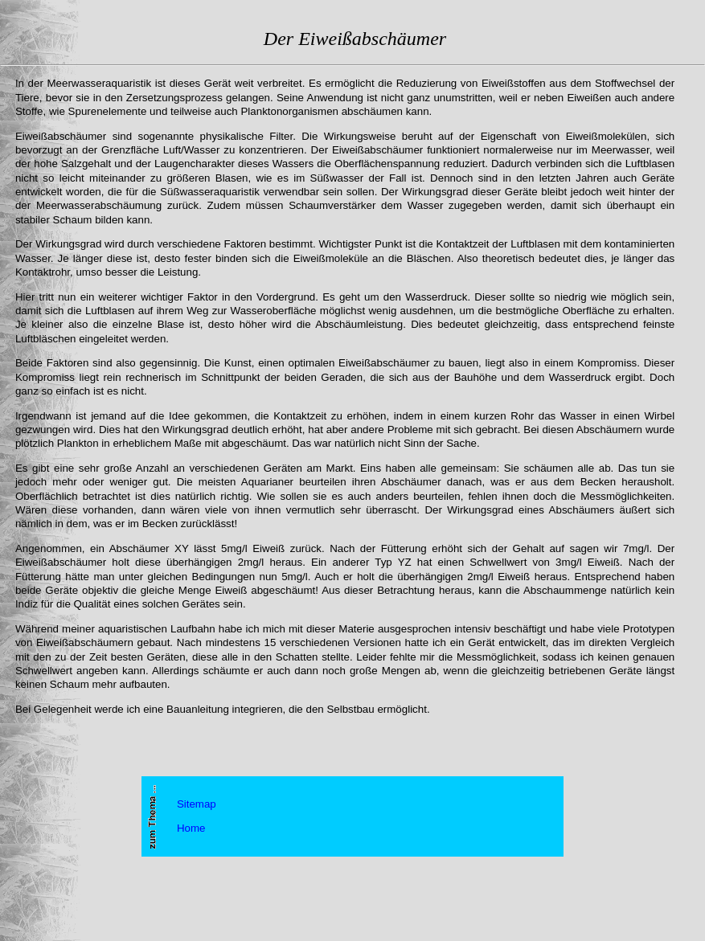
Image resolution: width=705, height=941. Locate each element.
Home (191, 828)
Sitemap (196, 804)
